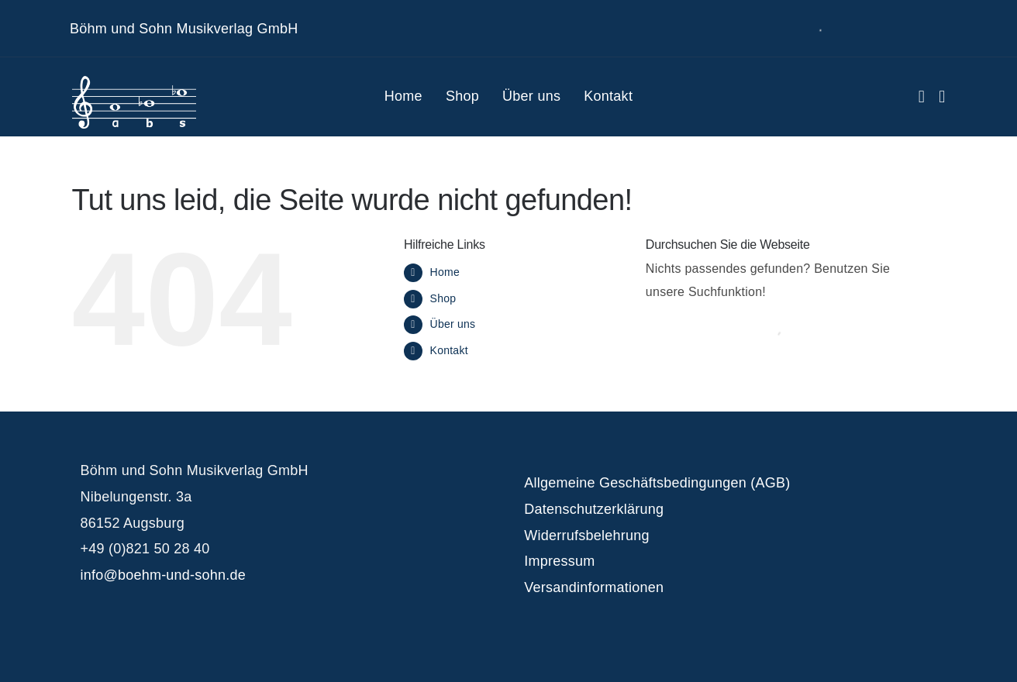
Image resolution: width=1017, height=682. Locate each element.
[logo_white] (134, 81)
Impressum (559, 561)
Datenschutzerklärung (594, 509)
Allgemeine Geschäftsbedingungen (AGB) (657, 483)
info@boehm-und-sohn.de (163, 575)
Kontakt (449, 350)
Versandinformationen (594, 587)
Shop (443, 298)
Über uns (453, 324)
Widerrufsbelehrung (586, 535)
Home (445, 272)
